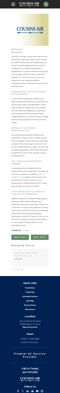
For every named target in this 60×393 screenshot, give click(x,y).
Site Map (30, 301)
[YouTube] (37, 391)
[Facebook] (18, 391)
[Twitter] (23, 391)
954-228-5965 (30, 372)
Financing (30, 292)
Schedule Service (30, 296)
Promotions (30, 288)
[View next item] (22, 269)
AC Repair (25, 230)
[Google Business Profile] (32, 391)
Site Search (30, 309)
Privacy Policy (30, 305)
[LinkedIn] (27, 391)
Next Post (40, 237)
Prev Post (20, 237)
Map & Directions (30, 327)
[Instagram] (42, 391)
